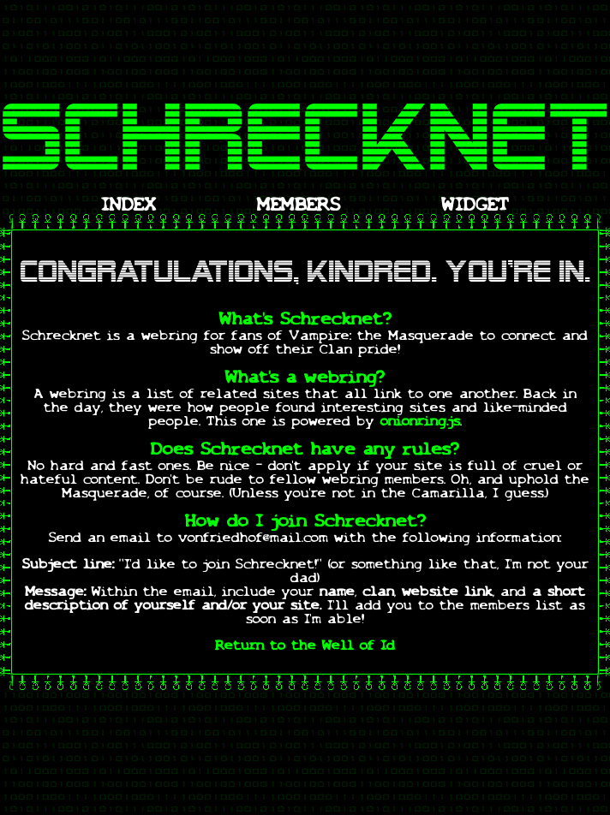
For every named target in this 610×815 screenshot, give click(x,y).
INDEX (128, 206)
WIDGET (475, 206)
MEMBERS (299, 206)
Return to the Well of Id (305, 646)
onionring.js (420, 422)
